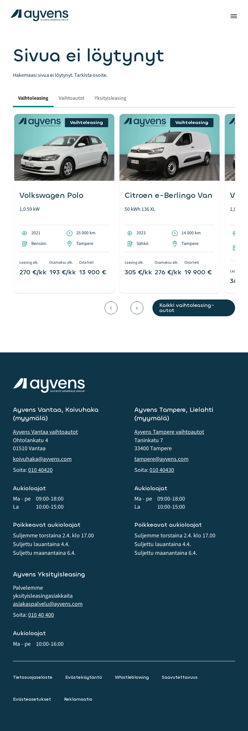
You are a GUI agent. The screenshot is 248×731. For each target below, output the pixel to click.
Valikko (234, 16)
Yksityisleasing (110, 98)
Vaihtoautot (71, 98)
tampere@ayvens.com (161, 459)
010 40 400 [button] (41, 615)
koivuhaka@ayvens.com (42, 459)
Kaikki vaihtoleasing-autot (186, 308)
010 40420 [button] (40, 470)
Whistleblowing (132, 677)
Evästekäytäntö (83, 677)
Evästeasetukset (32, 699)
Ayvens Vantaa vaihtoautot (45, 432)
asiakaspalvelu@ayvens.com (48, 604)
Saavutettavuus (180, 677)
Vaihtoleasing (33, 98)
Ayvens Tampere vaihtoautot (169, 432)
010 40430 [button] (162, 470)
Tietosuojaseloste (32, 677)
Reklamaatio (78, 699)
